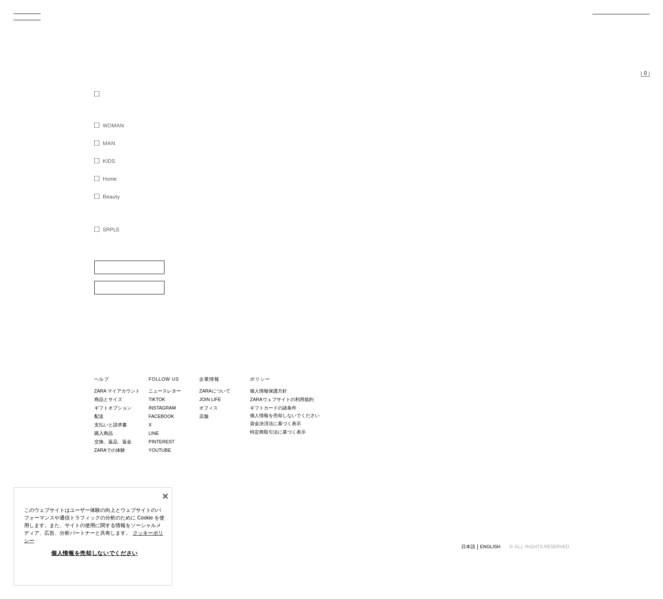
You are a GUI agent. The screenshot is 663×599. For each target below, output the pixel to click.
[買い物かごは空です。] (645, 74)
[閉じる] (165, 496)
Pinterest (161, 441)
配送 (99, 416)
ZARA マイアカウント (117, 390)
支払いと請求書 (110, 424)
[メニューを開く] (30, 19)
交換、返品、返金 (113, 441)
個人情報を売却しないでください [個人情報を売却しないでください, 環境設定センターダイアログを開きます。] (94, 553)
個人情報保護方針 (268, 390)
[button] (129, 267)
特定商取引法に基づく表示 (278, 431)
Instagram (162, 407)
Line (153, 433)
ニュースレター (164, 390)
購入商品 (103, 433)
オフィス (208, 407)
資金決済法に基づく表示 (275, 423)
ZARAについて (214, 390)
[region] (93, 536)
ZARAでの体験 (109, 450)
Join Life (210, 399)
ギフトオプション (113, 407)
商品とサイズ (108, 399)
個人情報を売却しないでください (285, 415)
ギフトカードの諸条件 (273, 407)
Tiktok (156, 399)
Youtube (159, 450)
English (490, 546)
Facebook (161, 416)
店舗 (203, 416)
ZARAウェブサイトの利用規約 (281, 399)
